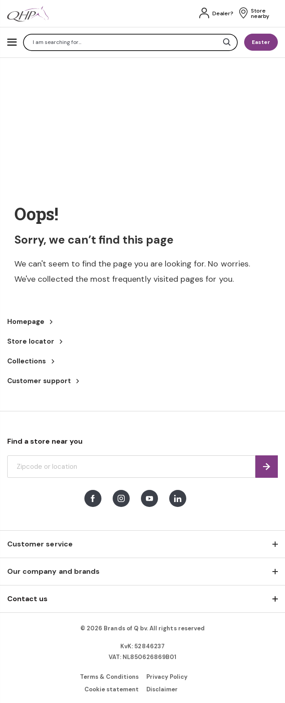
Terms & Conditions (109, 677)
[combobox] (130, 42)
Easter (261, 42)
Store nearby (260, 13)
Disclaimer (162, 689)
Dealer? (222, 13)
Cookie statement (111, 689)
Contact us (27, 598)
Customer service (40, 544)
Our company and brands (53, 571)
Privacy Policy (167, 677)
